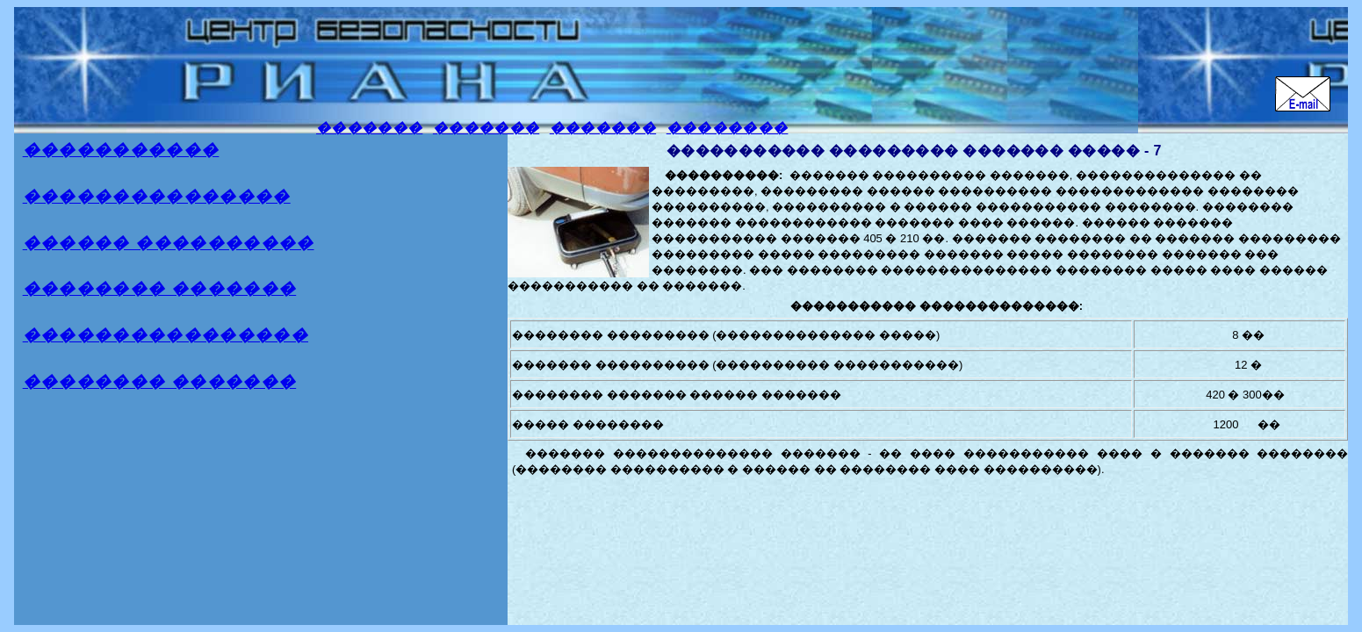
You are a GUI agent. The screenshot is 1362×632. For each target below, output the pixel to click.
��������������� (157, 196)
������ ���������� (168, 242)
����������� (121, 149)
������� (369, 127)
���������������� (165, 335)
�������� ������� (160, 288)
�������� (728, 127)
